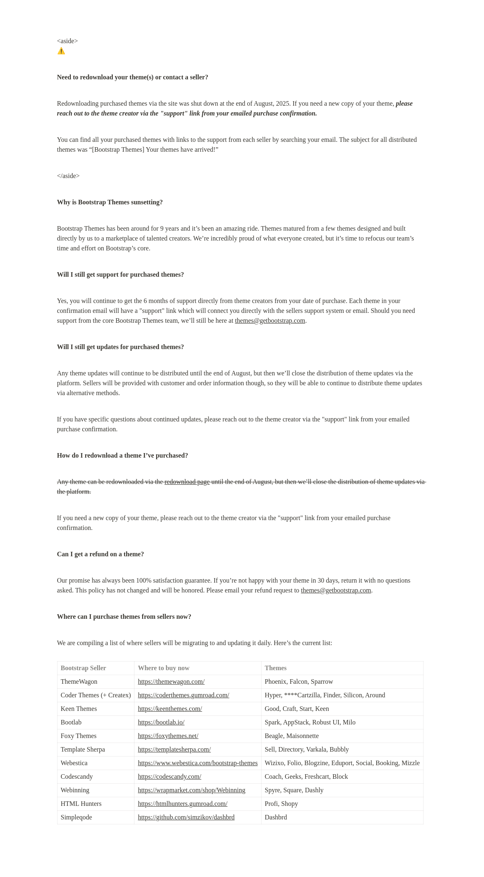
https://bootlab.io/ (161, 722)
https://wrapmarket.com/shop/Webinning (191, 790)
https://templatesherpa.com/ (174, 749)
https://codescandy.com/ (169, 776)
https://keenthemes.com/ (170, 708)
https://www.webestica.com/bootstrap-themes (197, 762)
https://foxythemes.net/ (168, 735)
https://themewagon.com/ (171, 681)
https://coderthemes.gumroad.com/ (183, 695)
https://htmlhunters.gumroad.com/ (182, 803)
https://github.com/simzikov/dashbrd (186, 817)
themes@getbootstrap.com (270, 320)
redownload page (187, 481)
